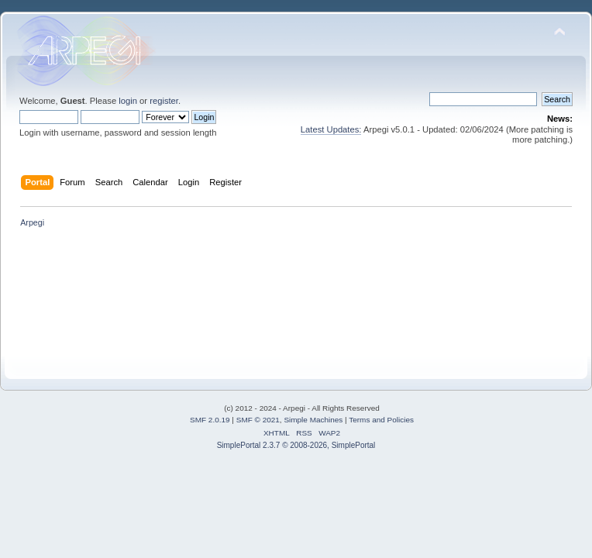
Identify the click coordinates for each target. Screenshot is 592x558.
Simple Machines (313, 419)
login (128, 100)
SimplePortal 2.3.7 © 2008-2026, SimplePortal (296, 445)
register (164, 100)
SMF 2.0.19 (210, 419)
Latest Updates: (331, 129)
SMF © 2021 (258, 419)
